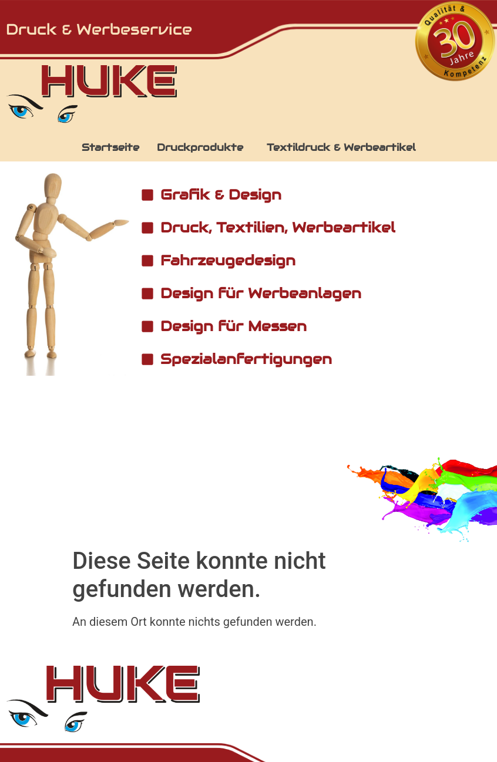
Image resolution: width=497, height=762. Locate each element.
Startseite (110, 147)
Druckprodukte (200, 147)
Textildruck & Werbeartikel (341, 147)
